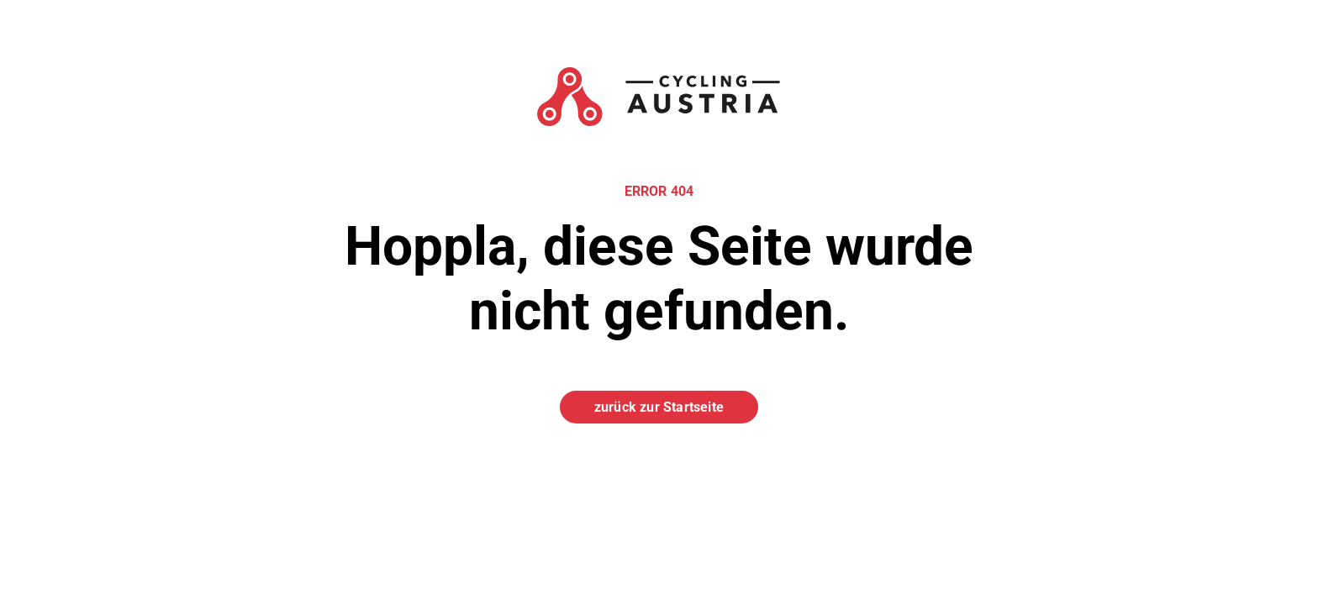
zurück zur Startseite (659, 406)
